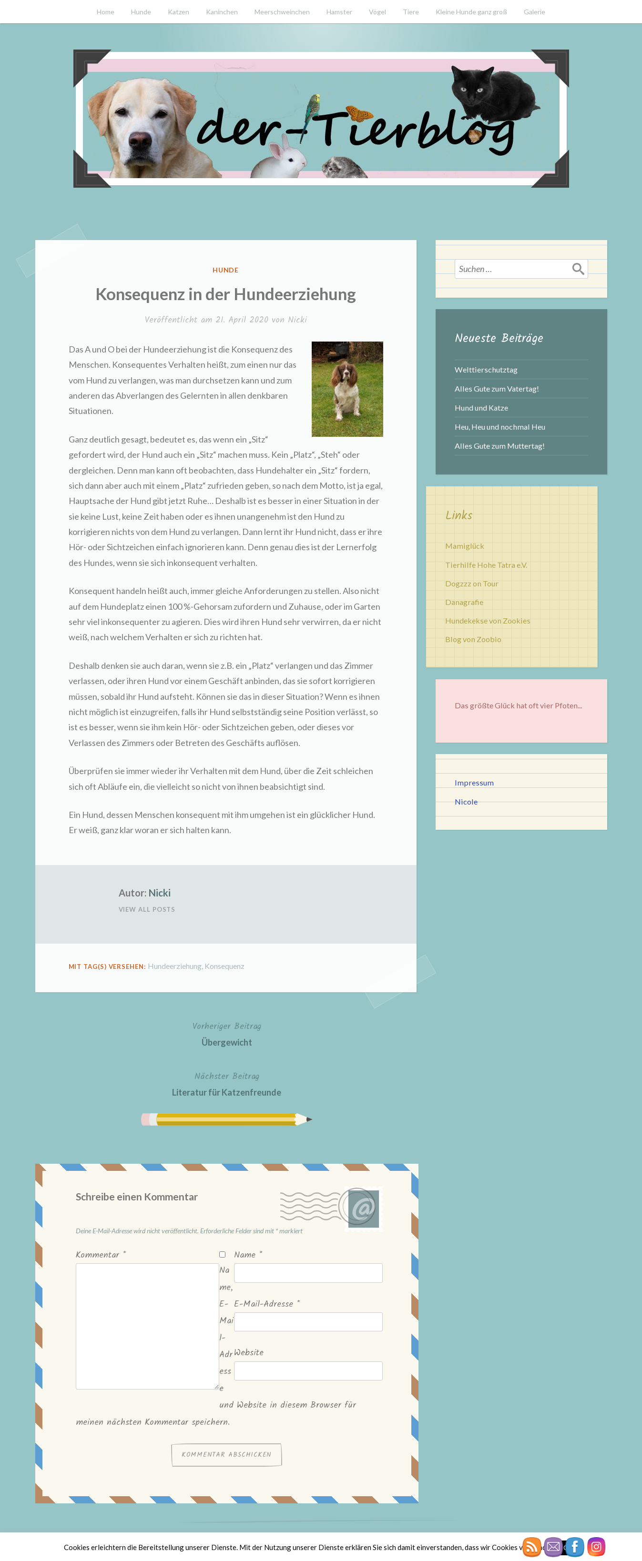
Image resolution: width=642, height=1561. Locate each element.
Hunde (141, 12)
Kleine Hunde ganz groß (471, 12)
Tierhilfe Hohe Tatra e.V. (486, 564)
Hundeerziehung (175, 965)
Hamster (339, 12)
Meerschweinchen (282, 12)
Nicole (466, 801)
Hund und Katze (481, 407)
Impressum (474, 782)
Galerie (534, 12)
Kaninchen (222, 12)
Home (105, 12)
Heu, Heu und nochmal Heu (500, 426)
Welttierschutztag (486, 369)
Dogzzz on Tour (472, 583)
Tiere (411, 12)
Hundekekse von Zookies (487, 620)
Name (248, 1255)
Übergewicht (227, 1033)
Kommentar (101, 1255)
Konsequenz (224, 965)
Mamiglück (464, 545)
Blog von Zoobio (473, 639)
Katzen (178, 12)
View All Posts (147, 909)
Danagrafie (464, 601)
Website (249, 1353)
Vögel (377, 12)
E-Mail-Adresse (267, 1304)
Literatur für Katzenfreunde (226, 1083)
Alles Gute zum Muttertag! (500, 445)
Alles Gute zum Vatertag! (497, 388)
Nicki (297, 320)
